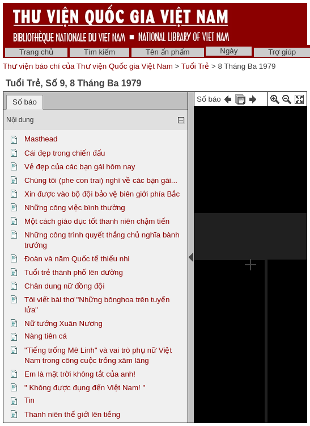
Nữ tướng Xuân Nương (63, 323)
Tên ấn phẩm (168, 52)
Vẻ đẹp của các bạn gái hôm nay (79, 166)
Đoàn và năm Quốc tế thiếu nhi (77, 258)
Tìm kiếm (99, 52)
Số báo (24, 102)
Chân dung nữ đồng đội (64, 286)
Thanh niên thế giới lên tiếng (72, 414)
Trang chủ (36, 52)
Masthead (41, 139)
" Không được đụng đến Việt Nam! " (84, 387)
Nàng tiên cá (45, 336)
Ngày (228, 51)
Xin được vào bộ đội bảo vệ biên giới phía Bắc (102, 194)
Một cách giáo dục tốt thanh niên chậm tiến (96, 221)
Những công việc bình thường (74, 207)
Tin (29, 400)
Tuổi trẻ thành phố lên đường (73, 272)
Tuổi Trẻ (195, 66)
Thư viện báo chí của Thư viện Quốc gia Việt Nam (88, 66)
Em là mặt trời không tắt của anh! (79, 374)
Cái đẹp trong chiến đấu (64, 153)
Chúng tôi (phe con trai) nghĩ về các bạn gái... (100, 180)
